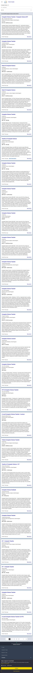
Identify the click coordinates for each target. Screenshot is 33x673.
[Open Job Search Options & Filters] (2, 2)
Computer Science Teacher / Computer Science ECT (15, 17)
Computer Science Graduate (9, 490)
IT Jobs (3, 647)
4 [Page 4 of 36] (16, 639)
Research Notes (4, 655)
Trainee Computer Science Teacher (10, 440)
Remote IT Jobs (4, 652)
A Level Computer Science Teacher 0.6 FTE (13, 616)
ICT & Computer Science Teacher (10, 390)
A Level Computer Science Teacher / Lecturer (13, 414)
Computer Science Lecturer (9, 338)
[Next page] (26, 639)
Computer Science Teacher (8, 41)
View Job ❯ (29, 36)
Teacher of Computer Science (9, 138)
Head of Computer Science (8, 65)
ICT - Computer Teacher (8, 541)
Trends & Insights (11, 1)
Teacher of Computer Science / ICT (11, 464)
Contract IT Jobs (5, 650)
